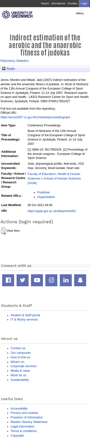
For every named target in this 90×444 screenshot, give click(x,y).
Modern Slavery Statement (29, 422)
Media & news (20, 370)
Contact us (18, 348)
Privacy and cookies (24, 413)
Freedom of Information (27, 417)
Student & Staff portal (25, 315)
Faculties (72, 3)
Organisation (46, 197)
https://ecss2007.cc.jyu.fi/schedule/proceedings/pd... (36, 117)
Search (45, 3)
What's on (17, 362)
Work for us (18, 375)
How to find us (20, 357)
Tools (8, 69)
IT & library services (24, 319)
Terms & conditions (24, 431)
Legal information (22, 426)
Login (84, 3)
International (58, 3)
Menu (80, 13)
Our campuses (21, 352)
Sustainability (20, 380)
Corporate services (24, 366)
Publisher (43, 192)
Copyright (17, 435)
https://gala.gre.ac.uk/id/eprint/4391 (52, 211)
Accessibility (19, 408)
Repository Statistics (14, 60)
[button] (3, 231)
